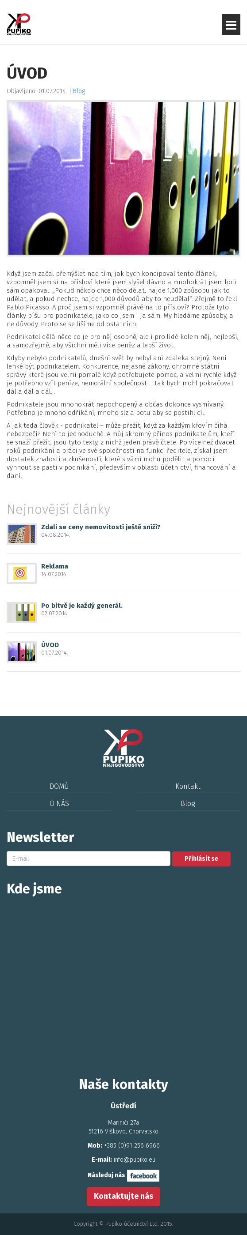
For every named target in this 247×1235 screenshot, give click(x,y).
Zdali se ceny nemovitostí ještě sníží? (101, 527)
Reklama (54, 566)
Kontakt (188, 786)
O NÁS (59, 803)
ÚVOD (50, 645)
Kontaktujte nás (123, 1196)
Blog (79, 91)
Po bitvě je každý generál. (82, 606)
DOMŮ (59, 786)
